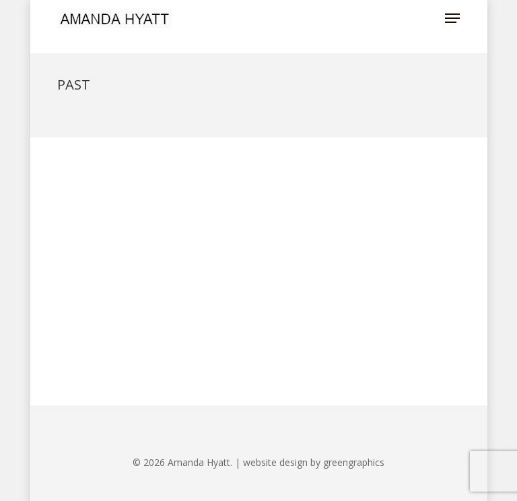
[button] (452, 18)
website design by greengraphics (313, 462)
